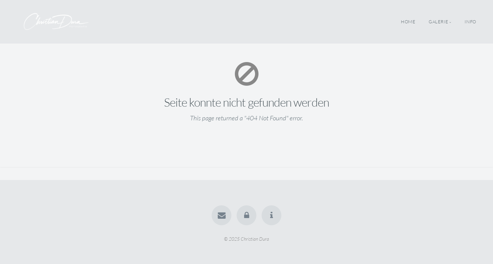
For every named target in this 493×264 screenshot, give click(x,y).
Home (408, 21)
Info (470, 21)
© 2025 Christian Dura (246, 238)
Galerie (438, 21)
